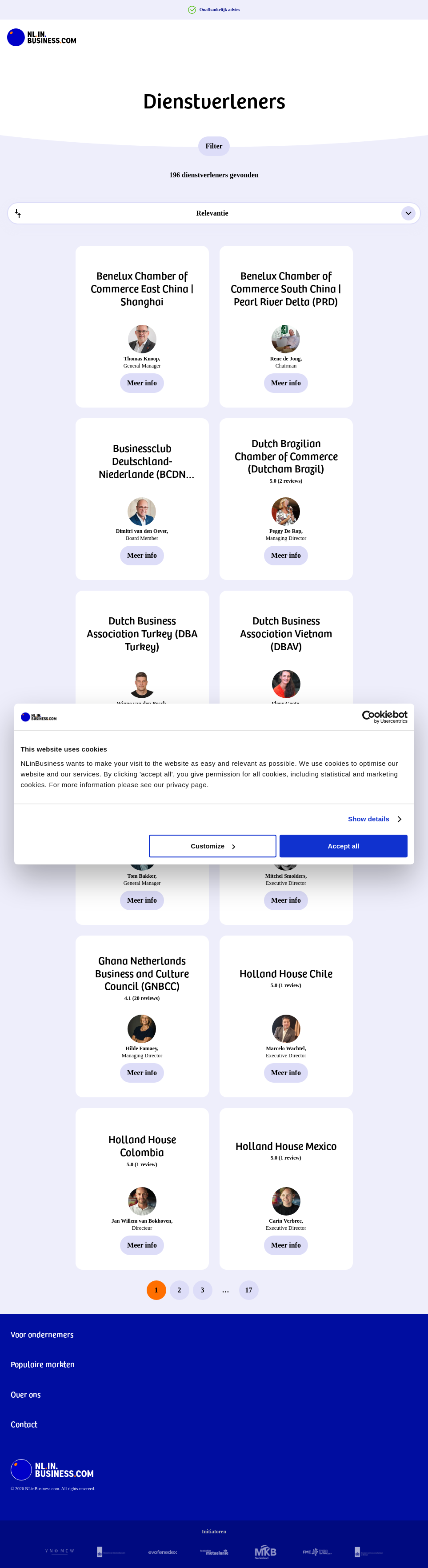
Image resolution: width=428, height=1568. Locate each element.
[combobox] (214, 213)
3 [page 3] (202, 1290)
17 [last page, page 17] (248, 1290)
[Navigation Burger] (414, 35)
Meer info (142, 383)
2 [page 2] (179, 1290)
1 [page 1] (156, 1290)
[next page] (272, 1290)
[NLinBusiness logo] (41, 35)
